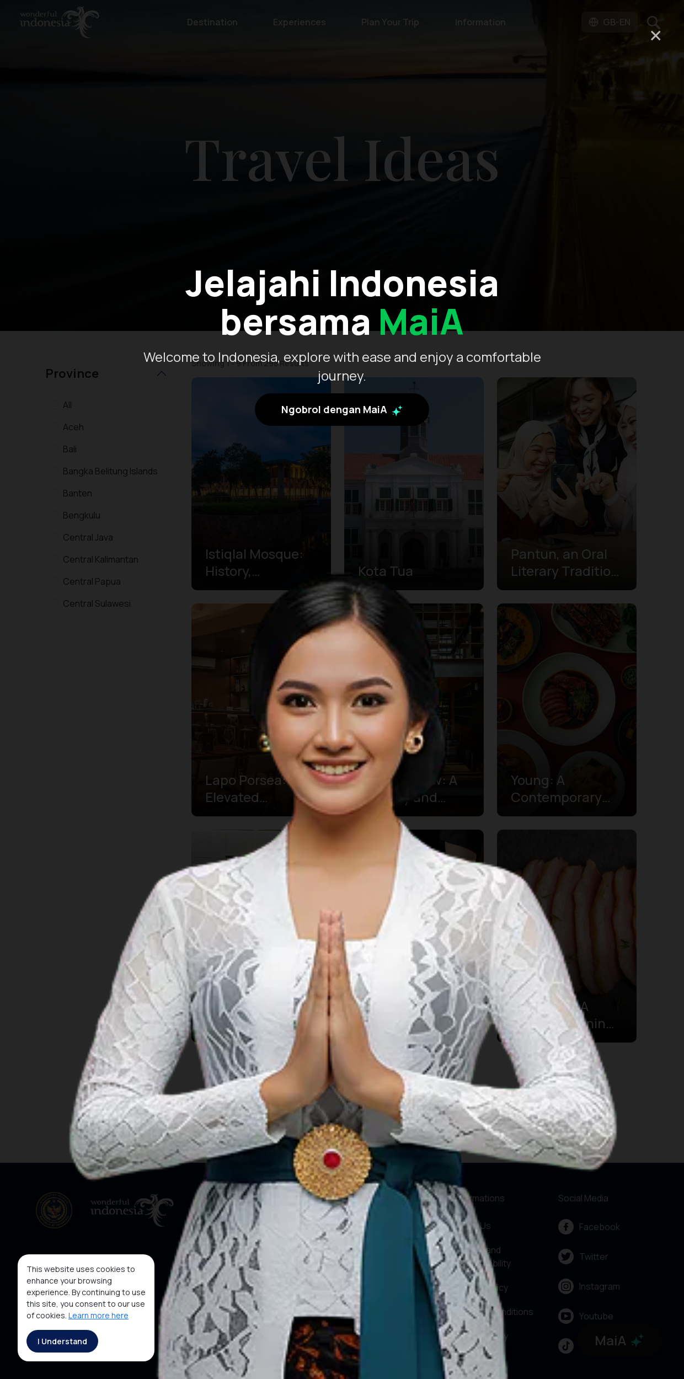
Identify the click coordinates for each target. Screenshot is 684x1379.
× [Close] (655, 35)
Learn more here (98, 1315)
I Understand (62, 1341)
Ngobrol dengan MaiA (342, 409)
